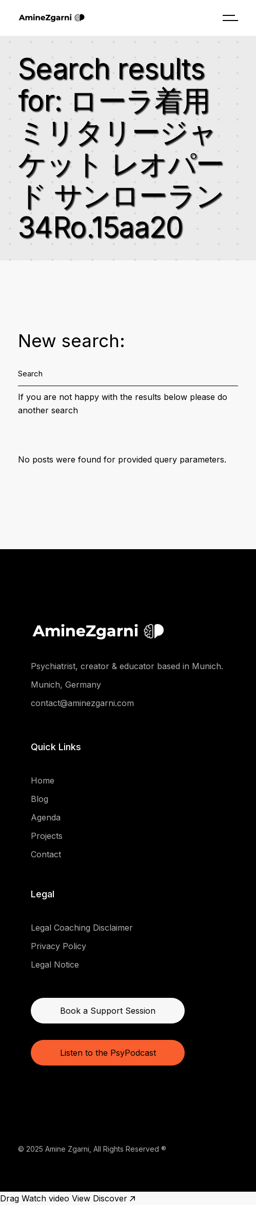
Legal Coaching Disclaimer (82, 927)
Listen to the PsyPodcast (108, 1053)
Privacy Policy (58, 946)
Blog (39, 799)
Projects (47, 836)
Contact (46, 854)
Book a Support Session (107, 1011)
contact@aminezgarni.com (82, 703)
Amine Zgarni (67, 1148)
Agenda (46, 817)
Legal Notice (55, 964)
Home (42, 780)
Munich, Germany (66, 684)
